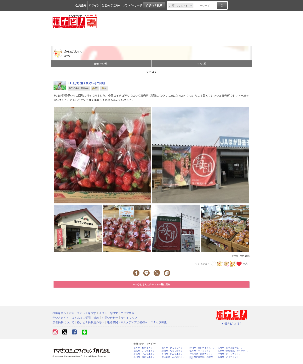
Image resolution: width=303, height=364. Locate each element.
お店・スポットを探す (82, 313)
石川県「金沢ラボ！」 (144, 357)
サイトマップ (129, 317)
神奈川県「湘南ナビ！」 (201, 354)
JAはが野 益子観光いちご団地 (86, 83)
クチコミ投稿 (154, 5)
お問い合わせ (110, 317)
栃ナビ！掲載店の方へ (90, 322)
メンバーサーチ (132, 5)
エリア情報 (127, 313)
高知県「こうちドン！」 (229, 357)
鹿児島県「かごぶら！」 (173, 357)
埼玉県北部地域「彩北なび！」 (201, 358)
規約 (96, 317)
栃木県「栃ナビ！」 (143, 348)
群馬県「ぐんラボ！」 (144, 354)
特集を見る (59, 313)
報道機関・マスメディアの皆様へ (127, 322)
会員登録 (80, 5)
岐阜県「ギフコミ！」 (200, 351)
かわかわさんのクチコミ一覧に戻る (151, 284)
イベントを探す (108, 313)
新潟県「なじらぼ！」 (172, 351)
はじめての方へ (111, 5)
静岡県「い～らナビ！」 (229, 354)
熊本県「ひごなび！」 (172, 348)
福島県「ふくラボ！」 (144, 351)
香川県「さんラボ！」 (172, 354)
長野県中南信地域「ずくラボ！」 (233, 351)
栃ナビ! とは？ (231, 323)
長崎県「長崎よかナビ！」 (230, 348)
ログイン (94, 5)
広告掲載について (63, 322)
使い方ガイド (61, 317)
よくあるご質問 (81, 317)
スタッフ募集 (159, 322)
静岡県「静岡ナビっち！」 (202, 348)
